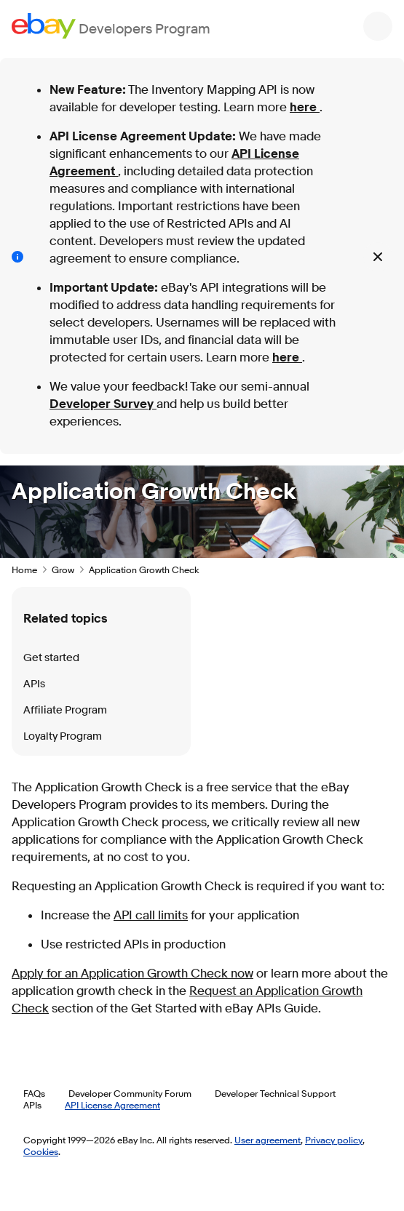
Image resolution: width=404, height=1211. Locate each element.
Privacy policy (334, 1140)
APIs (34, 684)
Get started (51, 658)
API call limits (151, 915)
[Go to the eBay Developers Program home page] (111, 26)
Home (24, 569)
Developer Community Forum (129, 1093)
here (305, 107)
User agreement (267, 1140)
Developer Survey (103, 404)
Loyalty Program (62, 736)
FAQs (34, 1093)
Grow (63, 569)
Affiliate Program (65, 710)
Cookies (40, 1151)
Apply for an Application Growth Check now (132, 973)
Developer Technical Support (275, 1093)
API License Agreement (112, 1105)
